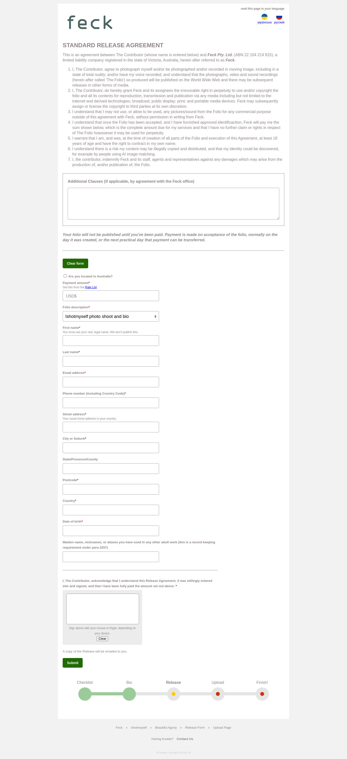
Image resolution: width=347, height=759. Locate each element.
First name (71, 331)
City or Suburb (74, 442)
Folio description (76, 311)
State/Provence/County (80, 463)
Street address (74, 418)
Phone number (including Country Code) (94, 397)
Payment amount (76, 286)
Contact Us (185, 742)
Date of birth (73, 525)
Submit (72, 666)
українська (264, 19)
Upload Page (222, 731)
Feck (119, 731)
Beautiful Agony (166, 731)
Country (69, 504)
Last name (71, 355)
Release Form (195, 731)
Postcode (70, 483)
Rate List (91, 291)
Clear (102, 642)
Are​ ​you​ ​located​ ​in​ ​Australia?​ (88, 280)
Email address (74, 376)
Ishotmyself (139, 731)
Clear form (75, 267)
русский (279, 19)
